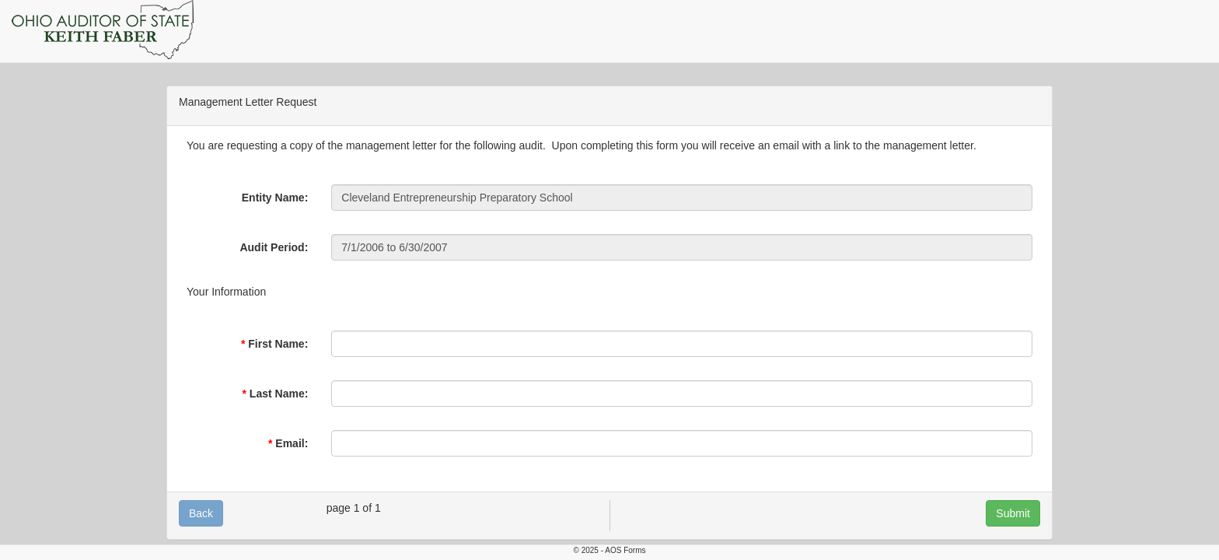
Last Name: (279, 393)
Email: (291, 443)
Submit (1013, 513)
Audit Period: (273, 247)
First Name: (278, 344)
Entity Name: (275, 197)
